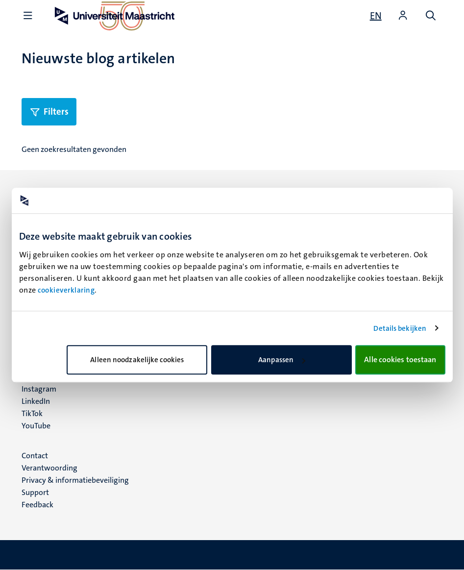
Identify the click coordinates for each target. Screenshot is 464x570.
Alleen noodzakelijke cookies (137, 360)
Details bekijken (399, 328)
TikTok (32, 413)
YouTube (36, 426)
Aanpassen (281, 360)
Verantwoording (49, 468)
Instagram (39, 389)
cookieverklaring (66, 290)
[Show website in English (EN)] (376, 15)
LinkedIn (36, 401)
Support (35, 492)
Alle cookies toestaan (400, 359)
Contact (35, 455)
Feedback (37, 504)
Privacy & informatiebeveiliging (75, 480)
